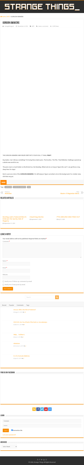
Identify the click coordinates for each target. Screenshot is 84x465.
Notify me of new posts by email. (15, 284)
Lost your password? (9, 435)
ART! (8, 16)
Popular (11, 305)
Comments (20, 305)
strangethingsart (9, 26)
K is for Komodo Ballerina (22, 356)
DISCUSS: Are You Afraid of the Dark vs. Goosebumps (30, 322)
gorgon (8, 187)
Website (5, 274)
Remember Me (16, 430)
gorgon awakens (19, 187)
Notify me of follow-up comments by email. (18, 281)
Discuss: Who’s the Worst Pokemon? (25, 310)
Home (3, 16)
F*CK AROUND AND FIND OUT (68, 217)
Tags (27, 305)
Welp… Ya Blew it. (19, 334)
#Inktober (17, 343)
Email (5, 268)
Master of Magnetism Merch (68, 192)
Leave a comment (43, 26)
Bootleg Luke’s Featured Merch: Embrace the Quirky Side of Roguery (15, 219)
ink (29, 187)
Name (5, 261)
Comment (6, 241)
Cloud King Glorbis (37, 217)
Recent (4, 305)
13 (25, 312)
